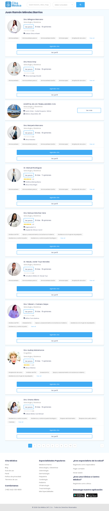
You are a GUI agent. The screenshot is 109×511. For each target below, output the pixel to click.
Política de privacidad (13, 477)
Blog (6, 468)
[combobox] (63, 4)
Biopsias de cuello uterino (87, 418)
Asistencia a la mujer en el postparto (70, 234)
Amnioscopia (63, 38)
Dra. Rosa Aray (30, 62)
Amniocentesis (13, 38)
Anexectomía (27, 323)
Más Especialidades (46, 491)
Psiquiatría (43, 477)
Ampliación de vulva (78, 38)
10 (70, 446)
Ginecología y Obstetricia (32, 22)
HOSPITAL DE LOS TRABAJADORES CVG (40, 104)
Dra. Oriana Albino (31, 399)
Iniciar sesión (78, 473)
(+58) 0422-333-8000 (13, 490)
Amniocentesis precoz (29, 38)
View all (92, 38)
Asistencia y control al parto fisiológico (43, 238)
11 (75, 446)
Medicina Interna (45, 465)
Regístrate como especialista (84, 465)
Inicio (7, 465)
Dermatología (44, 474)
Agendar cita (54, 46)
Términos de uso (11, 479)
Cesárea (11, 422)
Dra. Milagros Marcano (33, 19)
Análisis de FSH (14, 234)
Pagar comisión (79, 469)
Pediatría (42, 482)
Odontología (43, 471)
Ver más (89, 110)
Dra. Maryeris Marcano (33, 125)
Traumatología (44, 488)
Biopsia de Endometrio (67, 418)
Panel (7, 474)
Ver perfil (54, 52)
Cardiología (43, 479)
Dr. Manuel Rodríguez (33, 168)
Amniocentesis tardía (48, 38)
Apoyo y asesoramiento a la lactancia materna (38, 234)
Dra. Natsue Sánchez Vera (35, 213)
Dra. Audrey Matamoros (34, 350)
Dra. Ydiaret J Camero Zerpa (36, 304)
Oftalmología (44, 485)
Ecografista (27, 353)
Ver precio (29, 27)
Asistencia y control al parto (18, 238)
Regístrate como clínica (82, 484)
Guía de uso (9, 471)
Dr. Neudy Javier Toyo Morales (37, 262)
